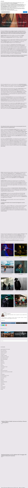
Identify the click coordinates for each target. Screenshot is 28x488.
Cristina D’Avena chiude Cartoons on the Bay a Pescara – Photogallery (14, 350)
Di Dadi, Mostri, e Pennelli (5, 310)
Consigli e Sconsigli (4, 309)
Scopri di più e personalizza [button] (5, 486)
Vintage (2, 343)
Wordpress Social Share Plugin (9, 408)
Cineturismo (3, 308)
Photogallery (3, 328)
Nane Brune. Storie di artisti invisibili (6, 325)
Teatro (2, 339)
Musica (17, 25)
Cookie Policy (4, 403)
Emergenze (2, 315)
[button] (27, 475)
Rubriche (2, 333)
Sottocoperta (3, 338)
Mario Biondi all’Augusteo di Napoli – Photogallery (13, 364)
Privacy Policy (4, 400)
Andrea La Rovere (8, 267)
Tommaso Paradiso (18, 53)
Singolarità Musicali (4, 335)
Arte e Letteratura (3, 304)
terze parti (12, 478)
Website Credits (17, 406)
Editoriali (2, 314)
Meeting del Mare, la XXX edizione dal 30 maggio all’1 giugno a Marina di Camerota (14, 357)
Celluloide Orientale (4, 305)
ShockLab (2, 334)
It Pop (6, 282)
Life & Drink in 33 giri (4, 320)
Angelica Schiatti (4, 35)
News (2, 351)
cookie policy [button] (15, 477)
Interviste (2, 319)
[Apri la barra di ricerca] (22, 1)
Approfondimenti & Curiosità (5, 303)
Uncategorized (3, 340)
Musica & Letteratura (4, 324)
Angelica (3, 282)
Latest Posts (5, 266)
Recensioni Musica (22, 25)
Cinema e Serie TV (3, 306)
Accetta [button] (25, 486)
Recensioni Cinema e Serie (5, 329)
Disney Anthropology (4, 313)
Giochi (2, 318)
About (2, 266)
